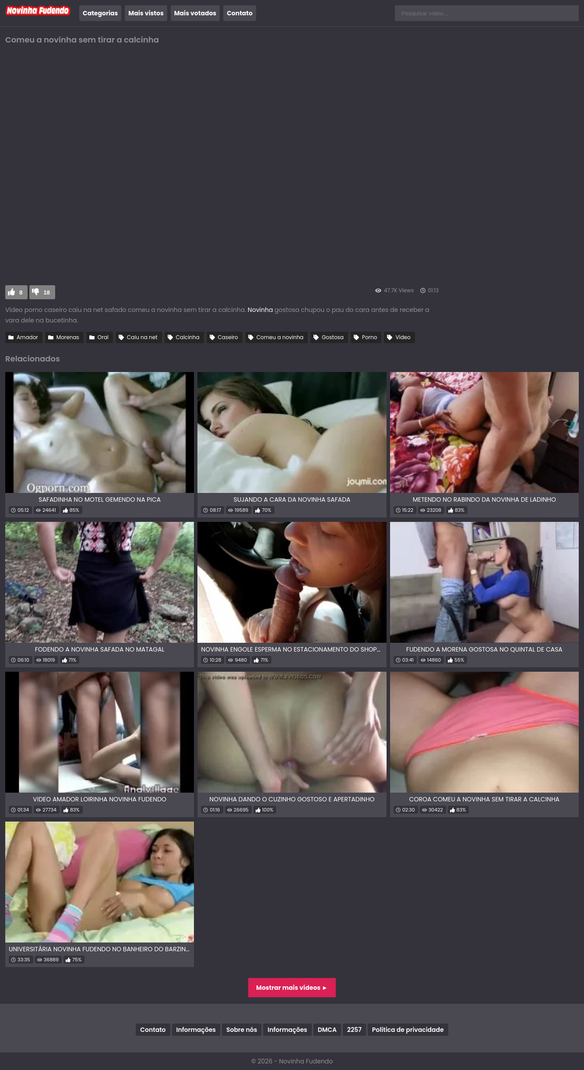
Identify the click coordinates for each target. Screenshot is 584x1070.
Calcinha (188, 337)
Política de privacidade (408, 1029)
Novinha (261, 309)
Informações (196, 1029)
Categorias (100, 13)
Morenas (67, 337)
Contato (240, 13)
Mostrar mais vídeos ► (292, 987)
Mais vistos (145, 13)
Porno (369, 337)
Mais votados (195, 13)
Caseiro (228, 337)
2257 (354, 1029)
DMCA (327, 1029)
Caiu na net (142, 337)
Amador (27, 337)
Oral (103, 337)
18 (46, 292)
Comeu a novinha (280, 337)
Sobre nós (241, 1029)
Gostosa (333, 337)
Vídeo (402, 337)
